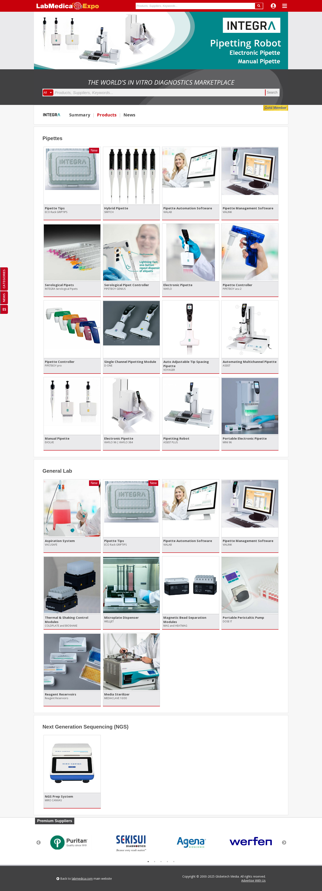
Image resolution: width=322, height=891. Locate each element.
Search (272, 92)
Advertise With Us (253, 880)
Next (284, 842)
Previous (38, 842)
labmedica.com (82, 879)
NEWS (4, 297)
